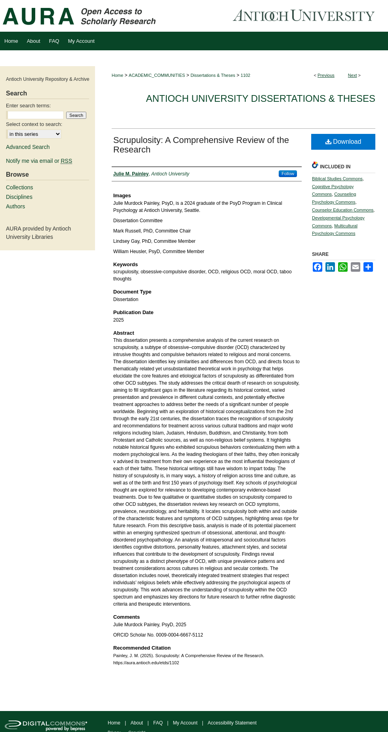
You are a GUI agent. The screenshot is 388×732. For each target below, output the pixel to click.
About (137, 723)
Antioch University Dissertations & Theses (260, 98)
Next (352, 75)
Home (117, 75)
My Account (185, 723)
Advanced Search (28, 147)
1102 (245, 75)
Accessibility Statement (232, 723)
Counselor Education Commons (342, 210)
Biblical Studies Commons (337, 178)
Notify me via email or (39, 161)
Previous (326, 75)
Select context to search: (34, 124)
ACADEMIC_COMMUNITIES (157, 75)
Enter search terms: (28, 106)
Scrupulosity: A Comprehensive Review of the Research (201, 144)
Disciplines (19, 197)
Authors (15, 206)
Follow (287, 173)
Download (343, 141)
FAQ (158, 723)
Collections (19, 187)
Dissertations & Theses (212, 75)
